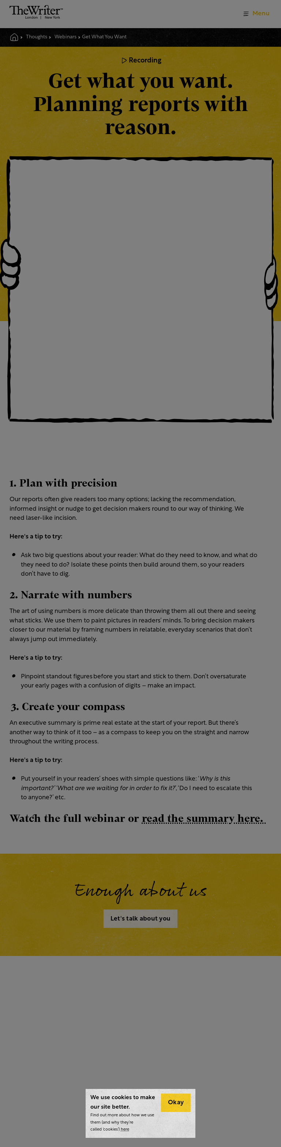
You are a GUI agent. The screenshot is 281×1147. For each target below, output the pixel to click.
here (125, 1130)
